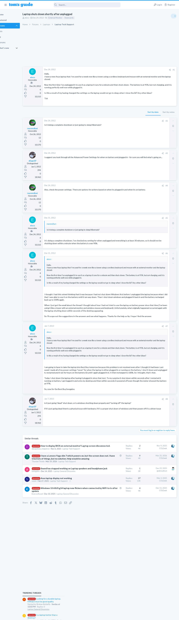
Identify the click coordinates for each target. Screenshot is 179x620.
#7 (121, 345)
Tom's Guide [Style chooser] (156, 604)
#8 (121, 429)
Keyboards (78, 18)
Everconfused (46, 563)
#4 (121, 191)
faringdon (45, 527)
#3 (121, 159)
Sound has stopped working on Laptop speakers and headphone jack (57, 521)
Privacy (97, 616)
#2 (121, 126)
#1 (129, 70)
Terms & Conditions (116, 616)
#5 (121, 223)
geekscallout (117, 521)
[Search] (78, 4)
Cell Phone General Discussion (151, 198)
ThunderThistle (47, 509)
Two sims (143, 190)
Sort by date (107, 117)
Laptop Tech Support (50, 487)
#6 (121, 261)
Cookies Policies (79, 616)
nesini (43, 542)
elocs (36, 18)
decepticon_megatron (50, 484)
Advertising (59, 616)
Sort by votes (123, 117)
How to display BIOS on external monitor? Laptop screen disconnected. (57, 479)
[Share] (125, 70)
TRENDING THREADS (143, 152)
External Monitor (65, 18)
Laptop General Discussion (150, 168)
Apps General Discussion (149, 211)
